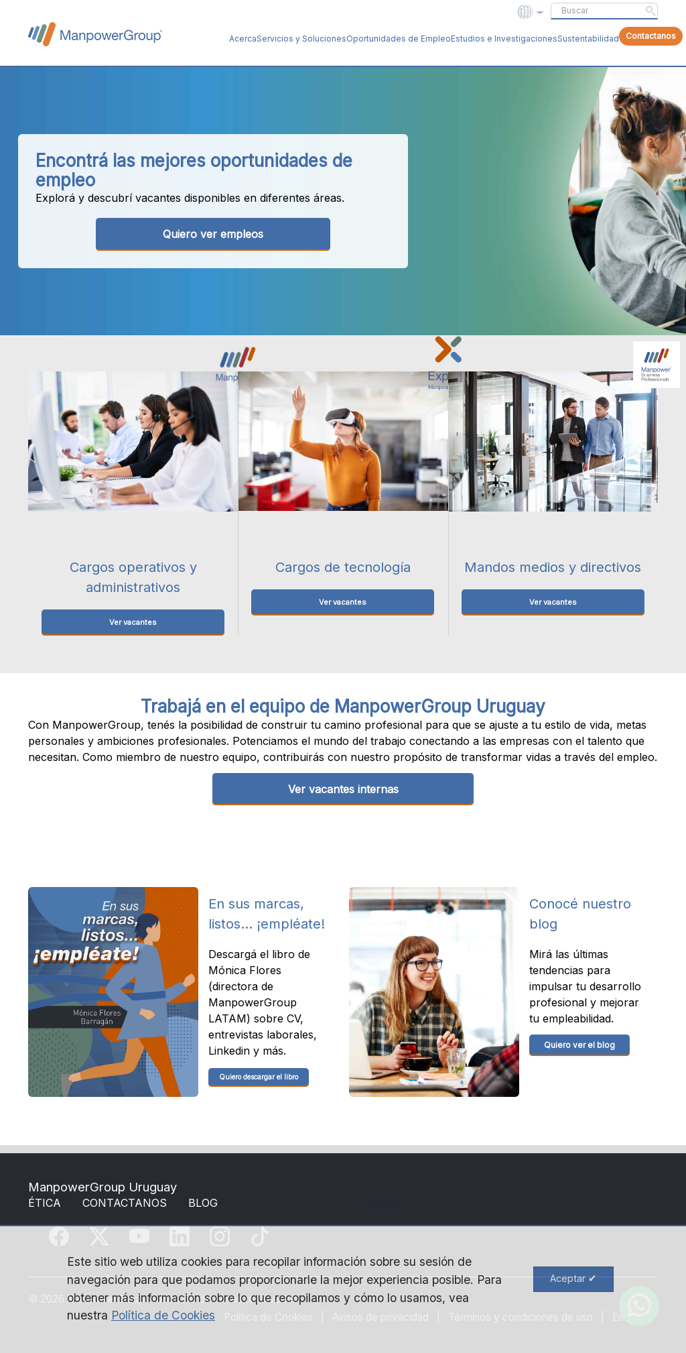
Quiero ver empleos (213, 234)
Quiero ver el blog (579, 1045)
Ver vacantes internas (343, 789)
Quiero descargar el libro (258, 1077)
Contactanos (651, 36)
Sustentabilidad (588, 39)
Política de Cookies (163, 1315)
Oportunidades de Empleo (398, 39)
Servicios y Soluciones (301, 39)
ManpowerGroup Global (95, 34)
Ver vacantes (133, 622)
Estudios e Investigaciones (504, 39)
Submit (650, 10)
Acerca (243, 39)
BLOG (203, 1203)
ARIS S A (277, 1203)
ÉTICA (44, 1203)
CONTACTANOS (124, 1203)
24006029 (375, 1203)
